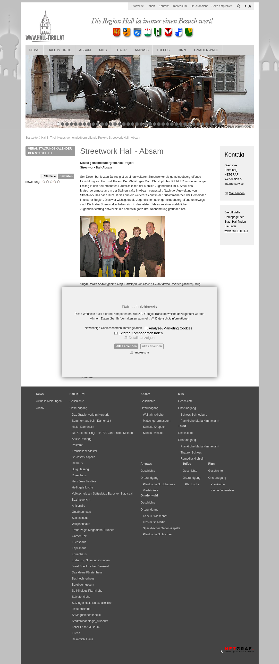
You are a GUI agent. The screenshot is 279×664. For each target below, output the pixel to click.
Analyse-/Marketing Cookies (170, 328)
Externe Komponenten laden (140, 333)
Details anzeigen (141, 338)
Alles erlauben (152, 346)
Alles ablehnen (126, 346)
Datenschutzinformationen (172, 318)
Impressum (142, 352)
